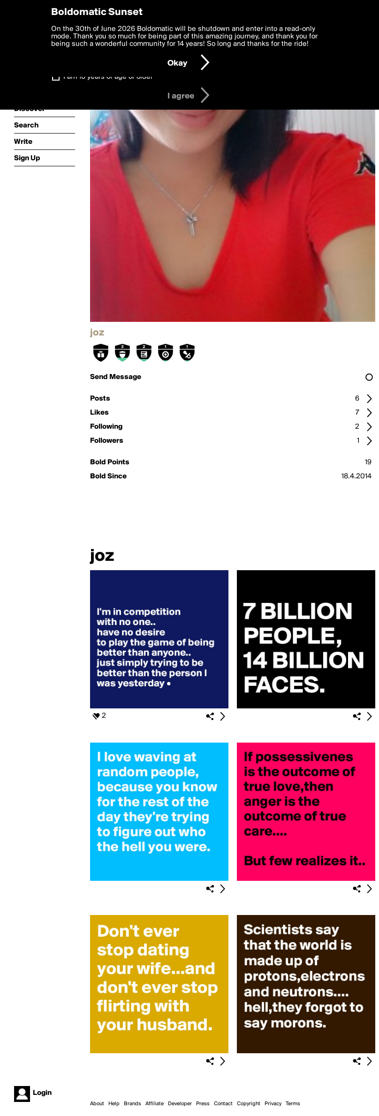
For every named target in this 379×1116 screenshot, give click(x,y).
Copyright (248, 1104)
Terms (293, 1104)
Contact (223, 1104)
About (97, 1104)
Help (114, 1104)
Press (203, 1104)
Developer (180, 1104)
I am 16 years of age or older (108, 77)
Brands (132, 1104)
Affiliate (154, 1104)
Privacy (273, 1104)
